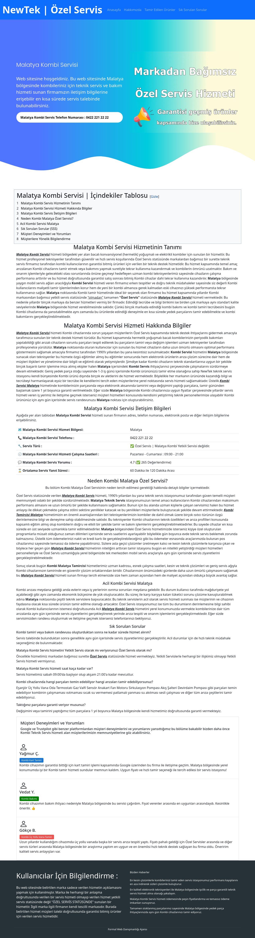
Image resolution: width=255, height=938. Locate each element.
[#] (154, 196)
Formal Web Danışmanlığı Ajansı (127, 929)
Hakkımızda (132, 10)
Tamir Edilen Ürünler (160, 10)
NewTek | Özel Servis (52, 9)
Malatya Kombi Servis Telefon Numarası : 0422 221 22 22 (65, 117)
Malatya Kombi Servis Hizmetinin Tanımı (51, 203)
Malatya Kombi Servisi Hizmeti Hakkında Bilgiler (56, 208)
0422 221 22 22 (141, 438)
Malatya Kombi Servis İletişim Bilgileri (49, 213)
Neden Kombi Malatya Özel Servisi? (47, 218)
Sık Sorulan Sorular (193, 10)
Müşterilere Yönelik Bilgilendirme (45, 239)
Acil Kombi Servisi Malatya (39, 223)
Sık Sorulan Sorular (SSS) (39, 228)
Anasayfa (114, 10)
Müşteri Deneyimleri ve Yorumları (46, 234)
